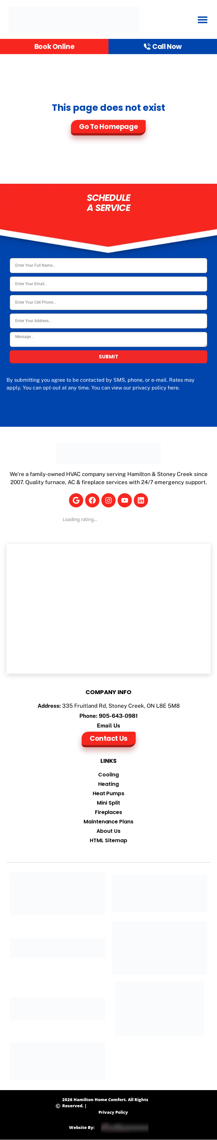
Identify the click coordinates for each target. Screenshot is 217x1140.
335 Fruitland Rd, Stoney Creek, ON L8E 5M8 (121, 706)
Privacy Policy (113, 1112)
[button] (203, 19)
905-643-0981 (118, 716)
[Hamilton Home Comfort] (108, 609)
